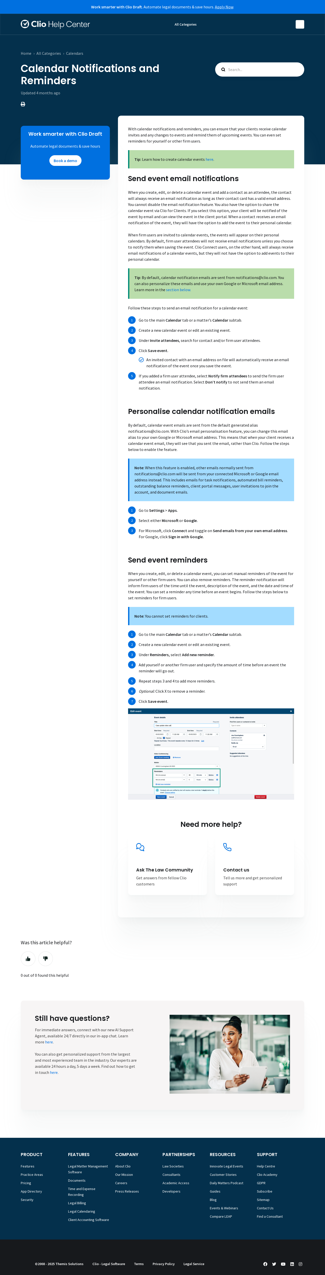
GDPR (261, 1183)
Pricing (26, 1183)
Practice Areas (32, 1174)
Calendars (74, 53)
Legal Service (194, 1264)
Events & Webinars (224, 1208)
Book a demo (65, 160)
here (49, 1041)
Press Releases (127, 1191)
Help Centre (266, 1166)
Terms (139, 1264)
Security (27, 1199)
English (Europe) (300, 24)
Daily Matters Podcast (226, 1183)
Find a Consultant (270, 1216)
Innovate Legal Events (226, 1166)
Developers (171, 1191)
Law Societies (173, 1166)
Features (27, 1166)
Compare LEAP (221, 1216)
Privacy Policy (164, 1264)
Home (26, 53)
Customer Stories (223, 1174)
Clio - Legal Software (108, 1264)
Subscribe (264, 1191)
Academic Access (175, 1183)
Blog (213, 1199)
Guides (215, 1191)
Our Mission (124, 1174)
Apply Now (224, 6)
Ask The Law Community (164, 870)
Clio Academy (267, 1174)
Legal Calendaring (81, 1211)
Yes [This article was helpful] (28, 958)
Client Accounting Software (88, 1219)
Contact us (236, 870)
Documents (77, 1180)
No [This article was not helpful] (45, 958)
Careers (121, 1183)
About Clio (123, 1166)
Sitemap (263, 1199)
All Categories (186, 24)
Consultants (171, 1174)
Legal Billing (77, 1203)
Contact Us (265, 1208)
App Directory (31, 1191)
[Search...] (259, 69)
